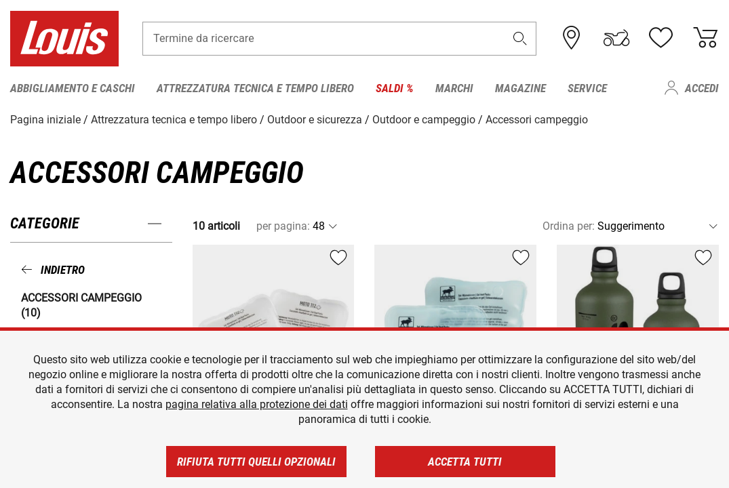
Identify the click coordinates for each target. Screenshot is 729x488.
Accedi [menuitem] (702, 88)
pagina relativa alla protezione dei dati (256, 404)
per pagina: (283, 226)
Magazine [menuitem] (520, 88)
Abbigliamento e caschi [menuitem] (72, 88)
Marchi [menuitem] (454, 88)
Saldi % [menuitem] (395, 88)
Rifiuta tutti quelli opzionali (256, 461)
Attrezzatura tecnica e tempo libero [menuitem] (255, 88)
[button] (520, 38)
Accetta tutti (465, 461)
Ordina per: (569, 226)
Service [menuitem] (587, 88)
